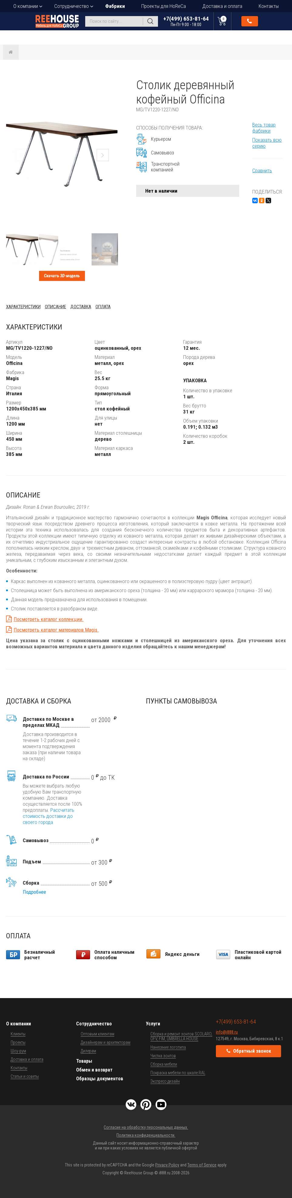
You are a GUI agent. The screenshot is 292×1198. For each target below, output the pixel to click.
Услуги (153, 1024)
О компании (25, 6)
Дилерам (88, 1050)
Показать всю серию (267, 143)
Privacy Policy (167, 1165)
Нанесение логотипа (168, 1047)
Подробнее (34, 892)
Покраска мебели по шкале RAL (177, 1072)
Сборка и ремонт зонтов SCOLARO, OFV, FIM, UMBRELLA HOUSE (181, 1036)
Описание (55, 306)
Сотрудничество (71, 6)
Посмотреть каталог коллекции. (49, 619)
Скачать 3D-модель (62, 275)
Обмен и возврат (94, 1070)
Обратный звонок (249, 21)
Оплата (103, 306)
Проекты (18, 1042)
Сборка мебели (163, 1064)
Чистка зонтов (163, 1055)
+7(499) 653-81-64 (186, 21)
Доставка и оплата (222, 6)
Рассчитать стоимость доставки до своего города (48, 816)
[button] (112, 83)
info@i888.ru (227, 1032)
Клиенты (18, 1033)
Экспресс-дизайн (165, 1081)
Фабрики (115, 6)
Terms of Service (201, 1165)
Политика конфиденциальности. (145, 1135)
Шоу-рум (18, 1050)
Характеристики (23, 306)
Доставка (80, 306)
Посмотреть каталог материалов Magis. (56, 630)
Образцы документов (99, 1079)
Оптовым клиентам (97, 1033)
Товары (84, 1061)
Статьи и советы (25, 1076)
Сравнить (262, 170)
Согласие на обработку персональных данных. (146, 1127)
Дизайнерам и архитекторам (105, 1042)
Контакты (269, 6)
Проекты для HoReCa (163, 6)
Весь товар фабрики (264, 128)
